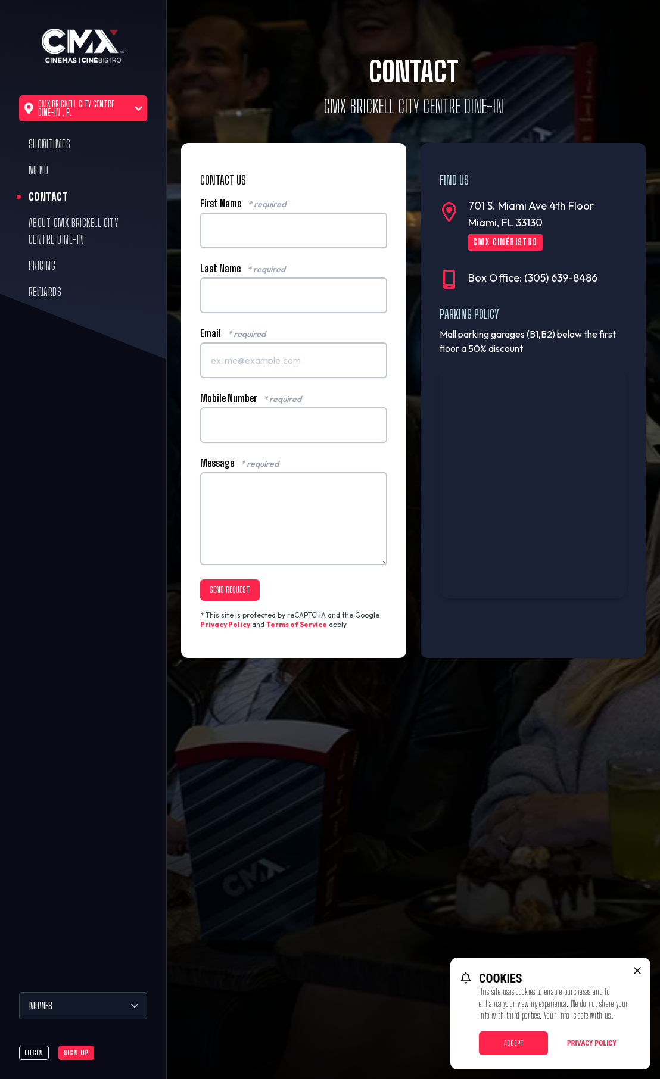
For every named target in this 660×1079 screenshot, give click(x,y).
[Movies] (83, 1005)
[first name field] (293, 230)
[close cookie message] (637, 971)
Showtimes (49, 144)
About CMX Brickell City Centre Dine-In (74, 231)
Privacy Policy (225, 624)
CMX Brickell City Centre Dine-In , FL (83, 108)
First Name (243, 204)
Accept (514, 1043)
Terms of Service (296, 624)
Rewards (45, 291)
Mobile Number (250, 398)
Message (239, 463)
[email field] (293, 360)
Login (33, 1052)
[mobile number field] (293, 425)
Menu (39, 170)
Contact (48, 196)
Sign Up (76, 1052)
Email (233, 333)
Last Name (242, 269)
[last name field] (293, 295)
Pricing (42, 265)
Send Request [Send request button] (230, 590)
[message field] (293, 518)
